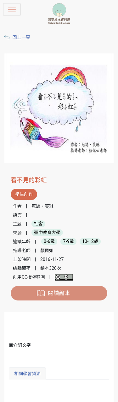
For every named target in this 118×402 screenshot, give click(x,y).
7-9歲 (68, 241)
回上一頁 (21, 37)
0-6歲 (49, 241)
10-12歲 (90, 241)
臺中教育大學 (47, 232)
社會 (38, 223)
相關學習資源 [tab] (27, 373)
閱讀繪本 (59, 293)
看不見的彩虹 (29, 180)
